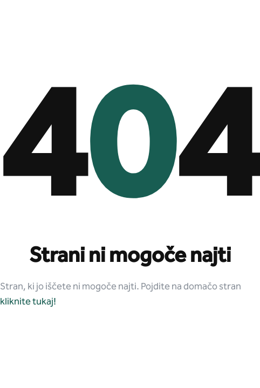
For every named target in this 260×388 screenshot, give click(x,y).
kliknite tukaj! (28, 302)
